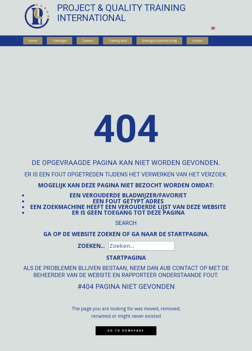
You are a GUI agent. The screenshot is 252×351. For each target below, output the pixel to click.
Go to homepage (125, 330)
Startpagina (126, 257)
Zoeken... (91, 246)
